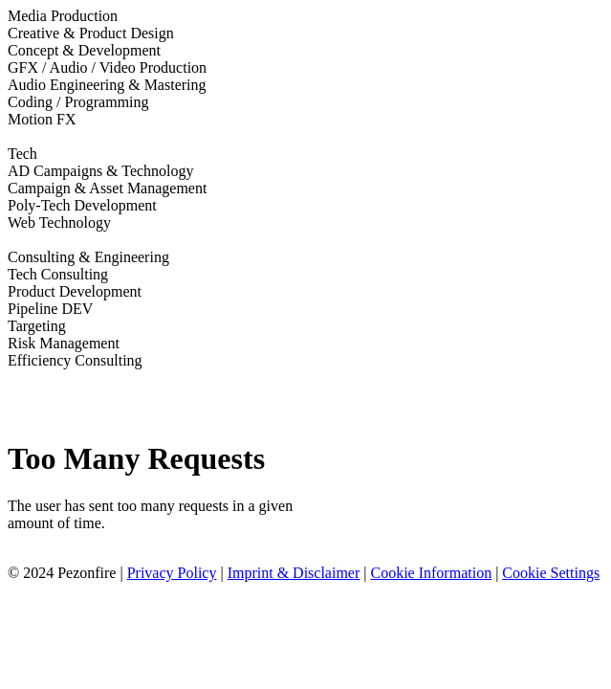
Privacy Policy (172, 573)
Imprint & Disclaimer (294, 573)
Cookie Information (430, 573)
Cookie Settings (551, 573)
